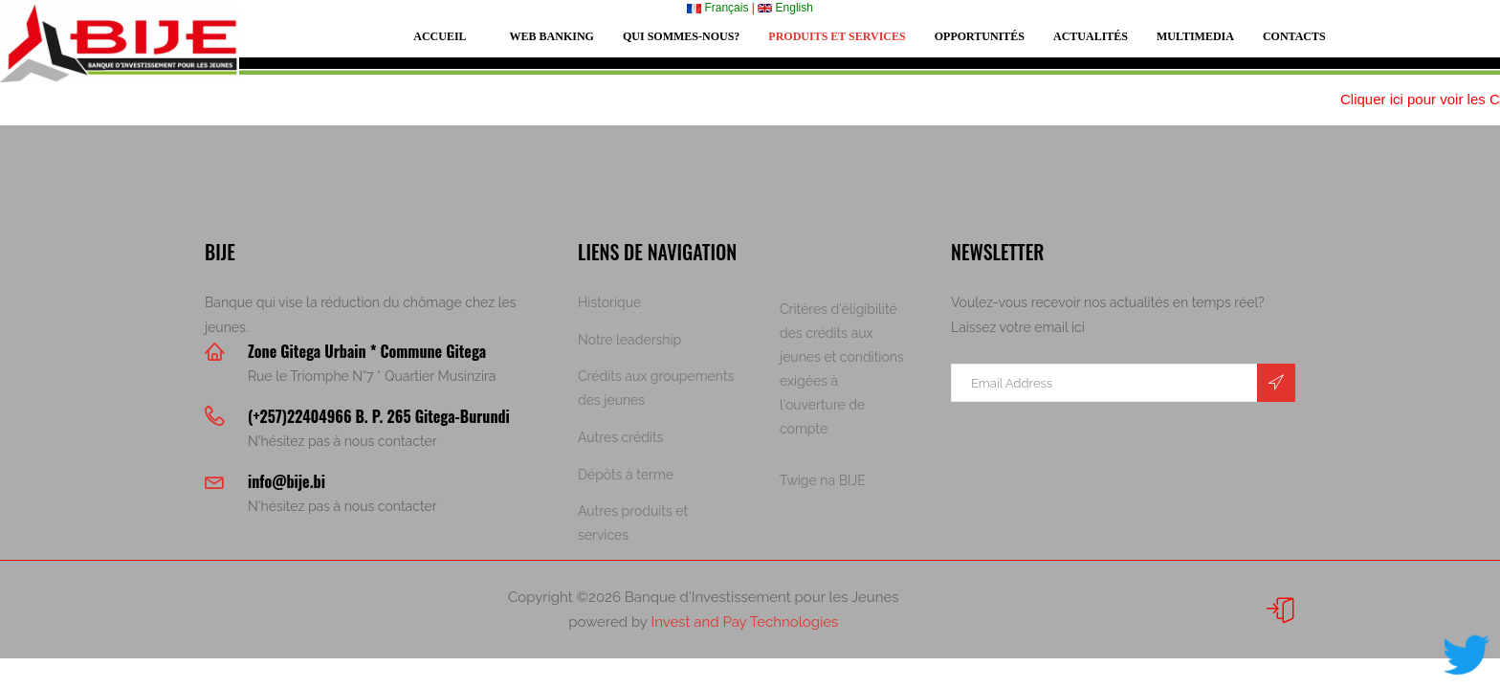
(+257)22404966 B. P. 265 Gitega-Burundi (379, 416)
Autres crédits (620, 437)
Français (717, 7)
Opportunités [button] (980, 36)
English (785, 7)
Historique (609, 302)
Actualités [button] (1090, 36)
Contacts (1294, 36)
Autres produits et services (633, 523)
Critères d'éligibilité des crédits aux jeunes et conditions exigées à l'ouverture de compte (842, 368)
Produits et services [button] (836, 36)
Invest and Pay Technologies (744, 622)
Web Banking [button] (552, 36)
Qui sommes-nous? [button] (681, 36)
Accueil (439, 36)
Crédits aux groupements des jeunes (656, 388)
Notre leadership (629, 339)
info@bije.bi (286, 481)
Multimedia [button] (1195, 36)
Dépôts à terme (625, 474)
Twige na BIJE (823, 480)
